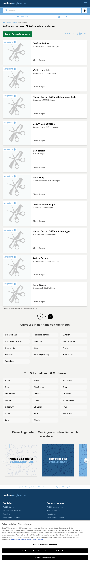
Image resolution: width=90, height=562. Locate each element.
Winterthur (67, 413)
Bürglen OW (10, 348)
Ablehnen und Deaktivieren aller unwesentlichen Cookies (45, 551)
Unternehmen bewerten (12, 511)
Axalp (65, 348)
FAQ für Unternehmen (55, 507)
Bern (7, 387)
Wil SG (36, 413)
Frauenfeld (10, 394)
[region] (45, 541)
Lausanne (67, 394)
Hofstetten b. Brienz (14, 341)
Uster (7, 413)
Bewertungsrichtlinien (11, 517)
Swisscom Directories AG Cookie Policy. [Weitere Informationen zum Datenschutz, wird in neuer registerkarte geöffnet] (27, 539)
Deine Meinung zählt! (46, 487)
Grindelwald (68, 355)
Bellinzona (67, 380)
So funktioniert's (53, 511)
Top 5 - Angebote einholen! (17, 34)
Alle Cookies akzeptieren (45, 557)
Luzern (37, 400)
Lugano (8, 400)
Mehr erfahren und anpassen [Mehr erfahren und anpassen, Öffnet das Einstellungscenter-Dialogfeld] (45, 544)
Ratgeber (6, 514)
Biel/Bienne (39, 387)
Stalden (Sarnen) (41, 355)
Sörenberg (9, 361)
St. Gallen (38, 407)
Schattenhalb (11, 335)
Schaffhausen (69, 400)
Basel (36, 380)
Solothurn (9, 407)
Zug (7, 420)
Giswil (36, 348)
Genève (37, 394)
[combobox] (44, 10)
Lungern (66, 335)
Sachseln (9, 355)
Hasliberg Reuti (69, 341)
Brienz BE (38, 341)
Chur (65, 387)
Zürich (37, 420)
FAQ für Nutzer (8, 507)
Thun (65, 407)
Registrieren (51, 514)
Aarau (7, 380)
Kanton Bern (12, 22)
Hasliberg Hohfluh (42, 335)
